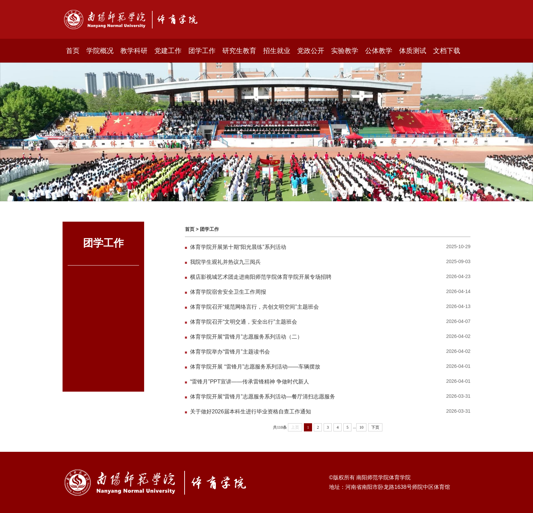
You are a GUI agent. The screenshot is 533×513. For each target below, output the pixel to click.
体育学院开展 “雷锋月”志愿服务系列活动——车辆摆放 (255, 367)
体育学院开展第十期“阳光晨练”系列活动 (238, 247)
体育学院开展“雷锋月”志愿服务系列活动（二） (246, 337)
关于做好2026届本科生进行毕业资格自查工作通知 (250, 411)
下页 (375, 427)
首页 (73, 50)
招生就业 (276, 50)
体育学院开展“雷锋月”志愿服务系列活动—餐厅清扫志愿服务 (262, 396)
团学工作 (202, 50)
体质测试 (412, 50)
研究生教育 (239, 50)
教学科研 (134, 50)
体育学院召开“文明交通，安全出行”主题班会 (243, 322)
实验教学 (344, 50)
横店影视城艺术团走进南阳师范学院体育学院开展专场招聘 (260, 277)
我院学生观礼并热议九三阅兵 (225, 262)
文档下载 (446, 50)
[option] (266, 132)
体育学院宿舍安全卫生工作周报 (228, 292)
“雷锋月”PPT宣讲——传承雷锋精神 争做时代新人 (249, 381)
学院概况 (100, 50)
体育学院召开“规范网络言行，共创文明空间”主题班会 (254, 307)
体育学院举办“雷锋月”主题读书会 (233, 352)
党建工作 (168, 50)
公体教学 (378, 50)
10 (361, 427)
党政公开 (310, 50)
